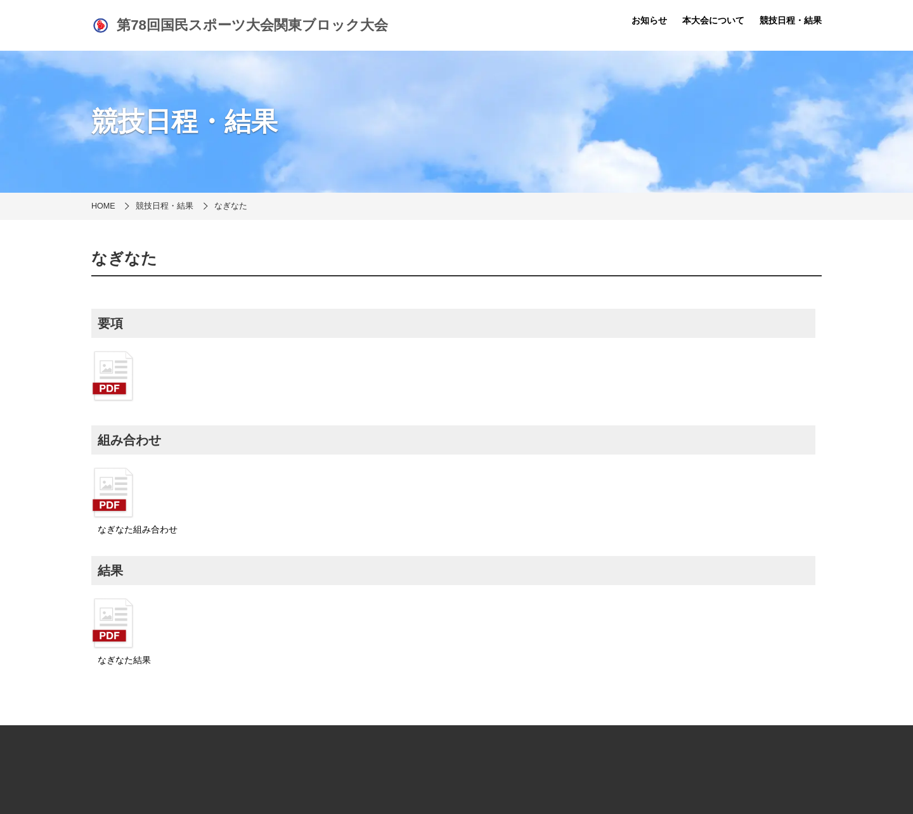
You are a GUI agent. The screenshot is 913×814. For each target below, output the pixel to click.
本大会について (713, 20)
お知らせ (649, 20)
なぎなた (230, 206)
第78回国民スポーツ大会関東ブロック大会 (239, 25)
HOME (103, 206)
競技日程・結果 (791, 20)
